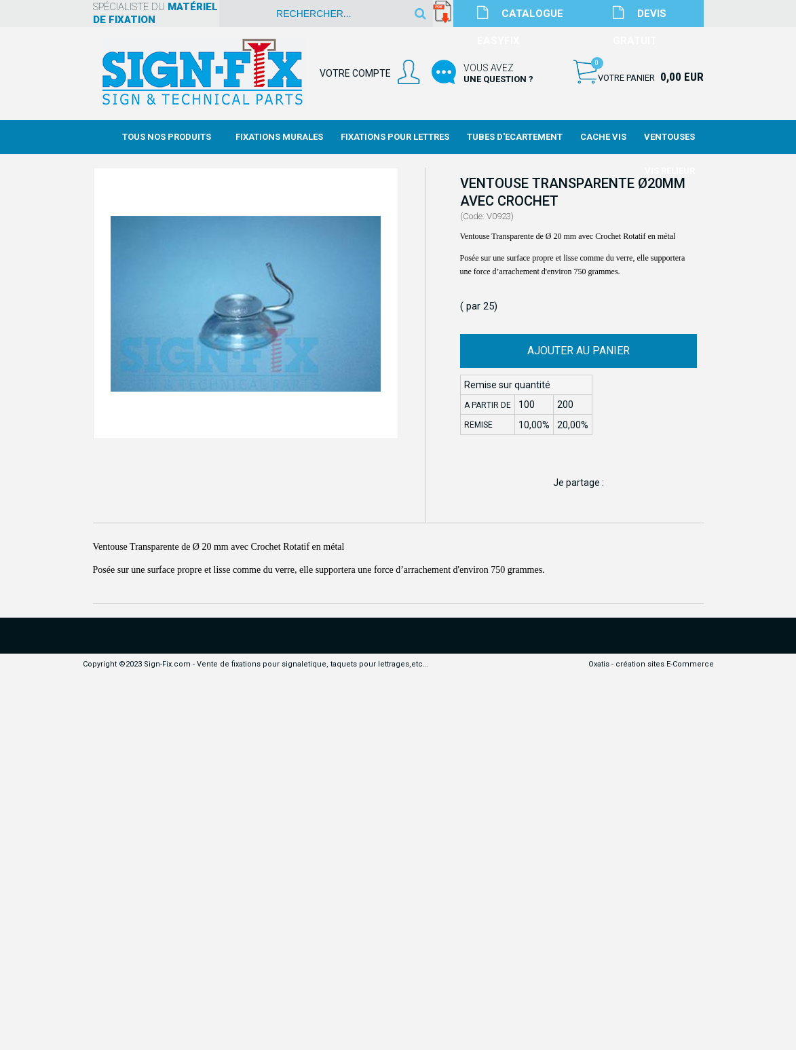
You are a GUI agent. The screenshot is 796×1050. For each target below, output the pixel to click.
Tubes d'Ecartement (515, 137)
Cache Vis (603, 137)
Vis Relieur (670, 171)
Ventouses (669, 137)
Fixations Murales (279, 137)
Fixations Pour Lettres (395, 137)
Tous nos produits (166, 137)
